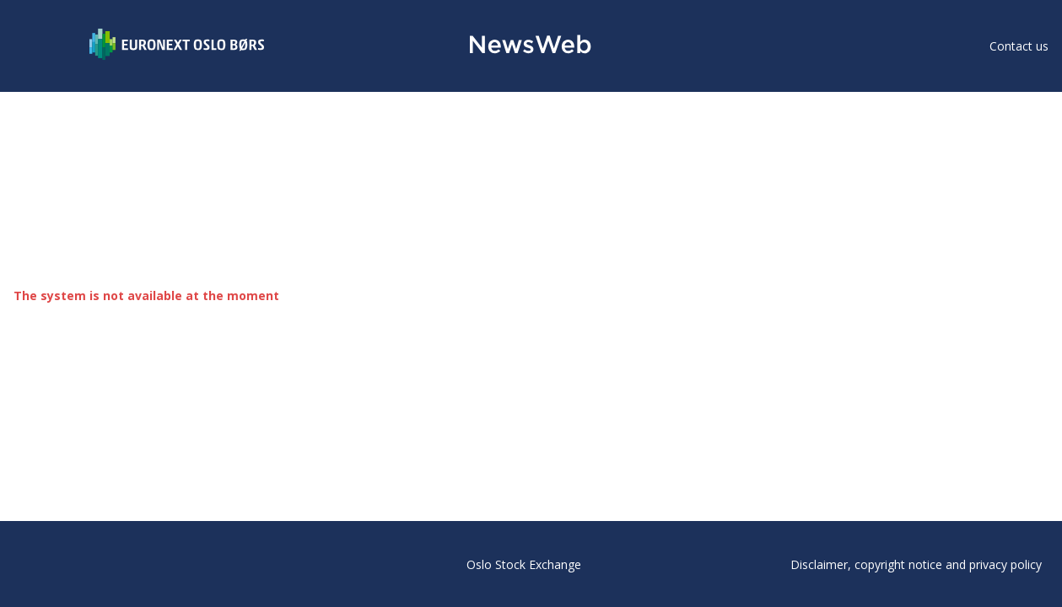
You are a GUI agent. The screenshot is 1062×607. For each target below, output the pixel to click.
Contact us (1019, 46)
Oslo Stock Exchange (523, 564)
